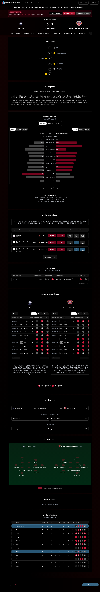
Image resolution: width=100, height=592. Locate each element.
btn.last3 (50, 123)
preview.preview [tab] (15, 33)
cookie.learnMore (17, 585)
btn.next (44, 358)
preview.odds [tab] (83, 33)
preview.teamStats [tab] (28, 33)
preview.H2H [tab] (56, 33)
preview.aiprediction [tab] (43, 33)
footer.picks (41, 3)
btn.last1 (58, 123)
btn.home (19, 129)
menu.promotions (52, 3)
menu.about (62, 3)
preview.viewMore (50, 257)
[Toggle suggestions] (94, 2)
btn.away (25, 129)
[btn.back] (10, 7)
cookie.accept (90, 585)
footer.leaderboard (30, 3)
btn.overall (42, 123)
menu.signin (83, 3)
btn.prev (15, 358)
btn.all (13, 129)
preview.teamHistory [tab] (69, 33)
